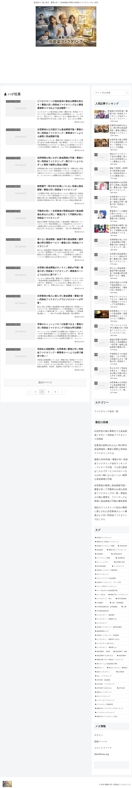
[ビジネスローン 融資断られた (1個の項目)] (111, 619)
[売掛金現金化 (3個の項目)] (119, 554)
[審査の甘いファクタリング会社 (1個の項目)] (111, 716)
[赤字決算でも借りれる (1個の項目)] (105, 688)
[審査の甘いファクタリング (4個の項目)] (117, 550)
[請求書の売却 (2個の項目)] (121, 562)
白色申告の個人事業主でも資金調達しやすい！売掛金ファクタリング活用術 (110, 435)
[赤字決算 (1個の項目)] (122, 688)
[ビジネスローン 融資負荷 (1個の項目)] (111, 615)
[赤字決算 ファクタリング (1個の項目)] (111, 684)
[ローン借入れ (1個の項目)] (100, 595)
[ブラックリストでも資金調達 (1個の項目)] (111, 578)
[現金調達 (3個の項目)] (102, 554)
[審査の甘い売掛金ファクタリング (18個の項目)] (111, 542)
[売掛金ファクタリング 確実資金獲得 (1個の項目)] (111, 627)
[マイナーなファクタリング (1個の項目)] (111, 700)
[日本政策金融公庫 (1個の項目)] (111, 611)
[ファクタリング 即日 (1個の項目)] (104, 599)
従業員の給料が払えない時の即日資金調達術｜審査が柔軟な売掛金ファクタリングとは (110, 449)
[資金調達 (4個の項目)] (99, 550)
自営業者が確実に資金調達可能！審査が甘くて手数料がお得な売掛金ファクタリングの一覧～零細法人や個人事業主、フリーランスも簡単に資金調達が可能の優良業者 (110, 493)
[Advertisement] (66, 66)
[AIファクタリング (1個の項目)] (111, 574)
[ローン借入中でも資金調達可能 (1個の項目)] (111, 590)
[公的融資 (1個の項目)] (101, 603)
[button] (127, 92)
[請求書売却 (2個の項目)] (122, 558)
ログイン (98, 735)
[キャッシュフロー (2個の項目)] (103, 562)
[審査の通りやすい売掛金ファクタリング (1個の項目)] (111, 660)
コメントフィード (103, 748)
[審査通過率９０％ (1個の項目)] (111, 631)
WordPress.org (101, 754)
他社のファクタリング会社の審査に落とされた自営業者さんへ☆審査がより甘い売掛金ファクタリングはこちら (110, 513)
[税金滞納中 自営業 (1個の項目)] (103, 651)
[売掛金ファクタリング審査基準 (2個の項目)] (111, 570)
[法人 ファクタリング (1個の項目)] (111, 676)
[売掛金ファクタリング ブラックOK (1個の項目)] (111, 582)
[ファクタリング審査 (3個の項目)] (104, 558)
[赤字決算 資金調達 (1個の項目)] (111, 680)
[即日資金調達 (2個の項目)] (102, 566)
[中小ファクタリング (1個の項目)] (111, 696)
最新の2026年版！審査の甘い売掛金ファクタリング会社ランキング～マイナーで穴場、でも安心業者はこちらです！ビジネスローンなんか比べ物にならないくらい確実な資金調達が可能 (111, 469)
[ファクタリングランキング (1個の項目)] (111, 712)
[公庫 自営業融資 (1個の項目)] (119, 603)
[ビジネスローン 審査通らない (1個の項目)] (111, 647)
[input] (111, 92)
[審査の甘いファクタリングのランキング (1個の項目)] (111, 708)
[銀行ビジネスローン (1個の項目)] (104, 672)
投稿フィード (100, 741)
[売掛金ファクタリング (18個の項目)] (111, 538)
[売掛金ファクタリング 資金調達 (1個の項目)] (111, 635)
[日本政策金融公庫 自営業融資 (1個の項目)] (107, 607)
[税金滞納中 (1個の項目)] (122, 656)
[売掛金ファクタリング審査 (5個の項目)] (105, 546)
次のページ (45, 382)
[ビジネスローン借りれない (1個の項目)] (111, 643)
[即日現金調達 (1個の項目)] (122, 599)
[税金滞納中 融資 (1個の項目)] (120, 651)
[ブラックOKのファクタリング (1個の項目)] (111, 586)
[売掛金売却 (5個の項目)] (123, 546)
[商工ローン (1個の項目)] (99, 668)
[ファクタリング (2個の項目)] (120, 566)
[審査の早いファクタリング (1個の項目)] (118, 595)
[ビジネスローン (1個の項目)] (111, 623)
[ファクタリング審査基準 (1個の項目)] (111, 704)
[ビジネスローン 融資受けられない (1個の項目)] (111, 639)
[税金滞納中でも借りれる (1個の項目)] (105, 656)
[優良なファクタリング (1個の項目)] (111, 692)
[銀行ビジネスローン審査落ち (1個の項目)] (117, 668)
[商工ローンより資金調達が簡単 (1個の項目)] (111, 664)
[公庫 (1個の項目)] (124, 607)
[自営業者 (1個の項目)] (122, 672)
